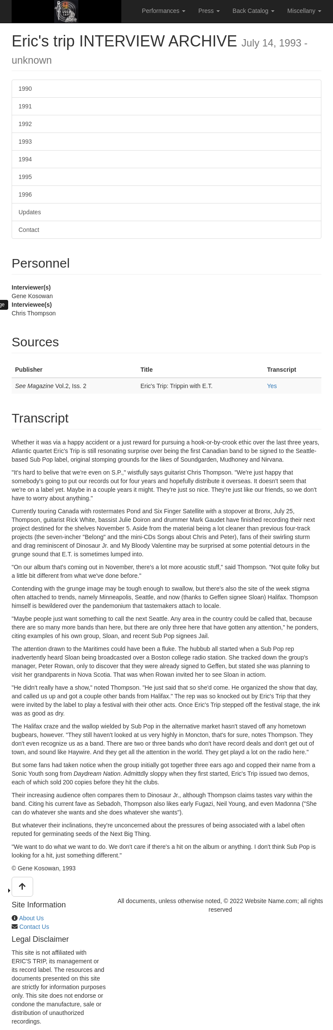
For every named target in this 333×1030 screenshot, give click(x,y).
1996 (25, 194)
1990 (25, 88)
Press (209, 10)
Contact (28, 229)
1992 (25, 123)
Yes (272, 385)
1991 (25, 106)
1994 (25, 159)
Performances (163, 10)
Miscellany (304, 10)
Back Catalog (253, 10)
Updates (29, 212)
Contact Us (34, 926)
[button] (22, 887)
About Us (31, 918)
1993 (25, 141)
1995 (25, 176)
